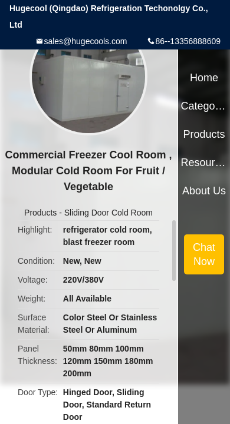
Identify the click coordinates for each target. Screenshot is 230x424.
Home (204, 78)
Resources (203, 162)
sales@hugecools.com (85, 41)
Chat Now (204, 254)
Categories (203, 106)
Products (40, 212)
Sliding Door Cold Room (108, 212)
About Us (204, 191)
